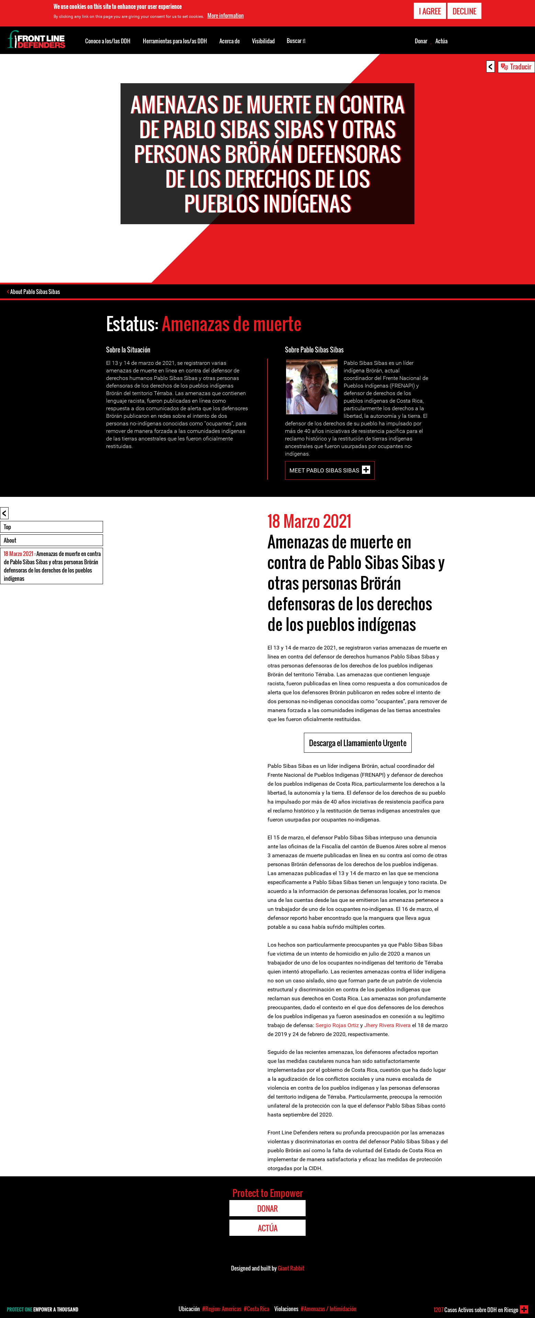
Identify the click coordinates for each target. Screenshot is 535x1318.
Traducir (520, 66)
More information (225, 15)
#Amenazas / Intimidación (328, 1309)
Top (7, 527)
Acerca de (229, 41)
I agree (430, 11)
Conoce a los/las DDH (107, 41)
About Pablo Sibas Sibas (35, 292)
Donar (421, 40)
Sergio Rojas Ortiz (337, 1026)
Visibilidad (263, 41)
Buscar (296, 40)
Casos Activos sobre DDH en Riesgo (476, 1310)
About (10, 541)
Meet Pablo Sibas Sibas (324, 471)
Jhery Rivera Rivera (387, 1026)
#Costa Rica (256, 1309)
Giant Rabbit (291, 1269)
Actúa (441, 40)
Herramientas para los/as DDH (175, 41)
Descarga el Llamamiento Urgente (358, 743)
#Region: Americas (221, 1309)
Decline (464, 11)
